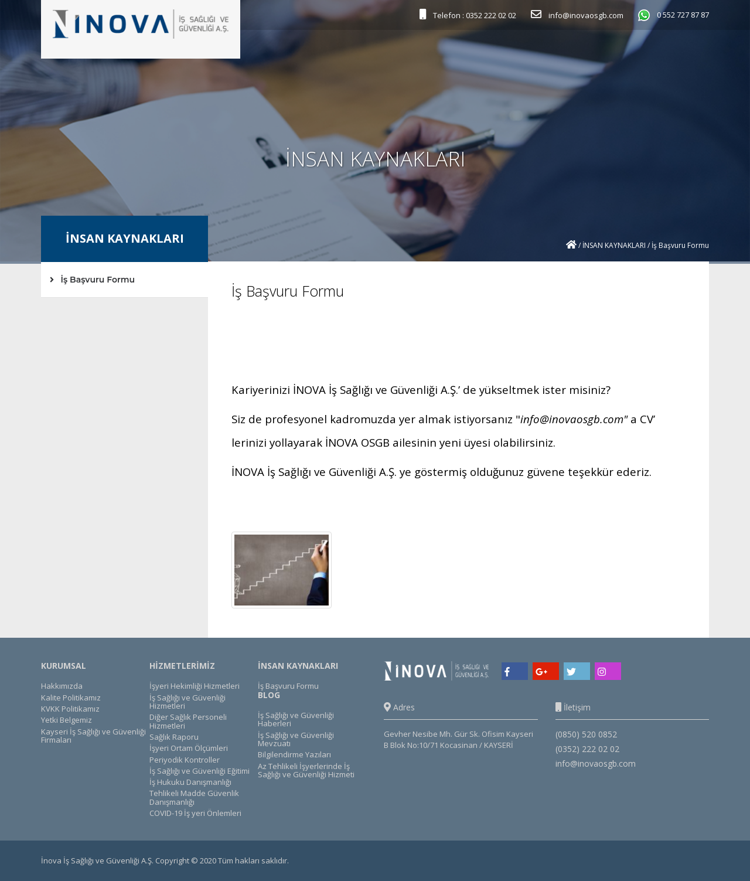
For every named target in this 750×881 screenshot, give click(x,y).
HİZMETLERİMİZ (377, 55)
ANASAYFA (265, 55)
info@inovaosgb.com (571, 418)
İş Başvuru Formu (92, 279)
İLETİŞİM (659, 55)
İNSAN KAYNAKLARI (511, 55)
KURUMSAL (315, 55)
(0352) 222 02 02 (587, 748)
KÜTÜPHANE (579, 55)
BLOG (623, 55)
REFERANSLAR (441, 55)
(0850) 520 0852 (586, 734)
